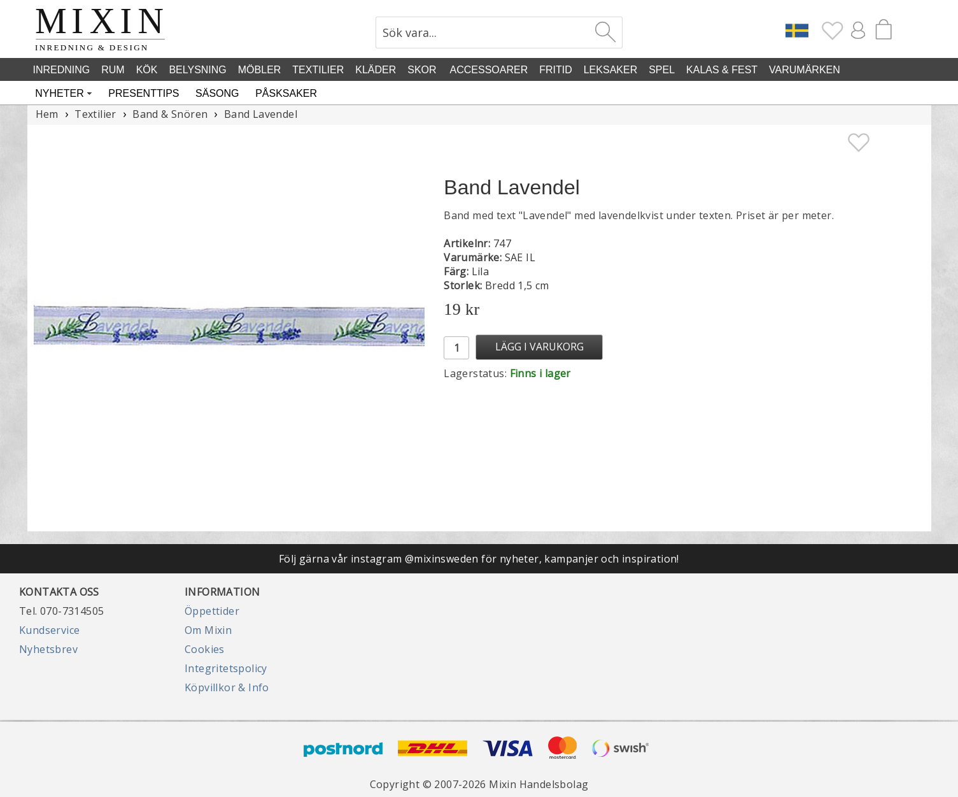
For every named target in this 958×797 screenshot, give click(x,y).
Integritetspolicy (226, 668)
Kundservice (49, 630)
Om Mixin (208, 630)
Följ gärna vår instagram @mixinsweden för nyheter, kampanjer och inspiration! (479, 559)
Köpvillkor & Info (227, 687)
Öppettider (212, 611)
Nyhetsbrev (48, 649)
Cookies (205, 649)
